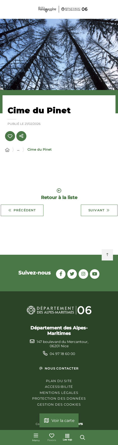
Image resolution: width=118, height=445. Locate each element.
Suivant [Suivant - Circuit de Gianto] (99, 210)
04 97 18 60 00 (62, 353)
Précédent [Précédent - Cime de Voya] (22, 210)
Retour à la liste (59, 194)
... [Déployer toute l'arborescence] (18, 149)
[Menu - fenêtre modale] (35, 437)
